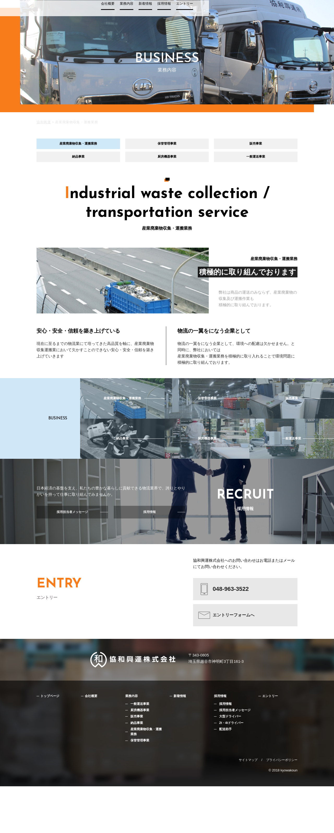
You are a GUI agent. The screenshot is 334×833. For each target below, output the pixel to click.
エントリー (282, 12)
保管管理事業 (167, 145)
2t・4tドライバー (232, 768)
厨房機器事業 (167, 162)
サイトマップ (248, 806)
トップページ (52, 739)
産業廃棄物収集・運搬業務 (78, 145)
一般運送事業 (255, 162)
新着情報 (243, 12)
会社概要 (205, 12)
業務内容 (224, 12)
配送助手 (226, 775)
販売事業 (256, 145)
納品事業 (78, 162)
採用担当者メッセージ (236, 755)
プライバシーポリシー (281, 806)
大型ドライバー (231, 761)
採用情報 (262, 12)
